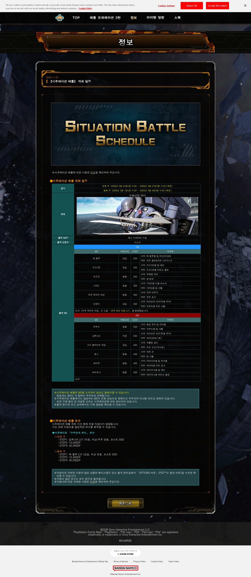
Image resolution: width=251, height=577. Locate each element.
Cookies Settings (166, 4)
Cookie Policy (157, 561)
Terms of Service (120, 561)
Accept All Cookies (217, 4)
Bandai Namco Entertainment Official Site (90, 561)
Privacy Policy (139, 561)
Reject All (192, 4)
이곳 (92, 172)
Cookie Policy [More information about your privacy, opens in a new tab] (85, 6)
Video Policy (173, 561)
